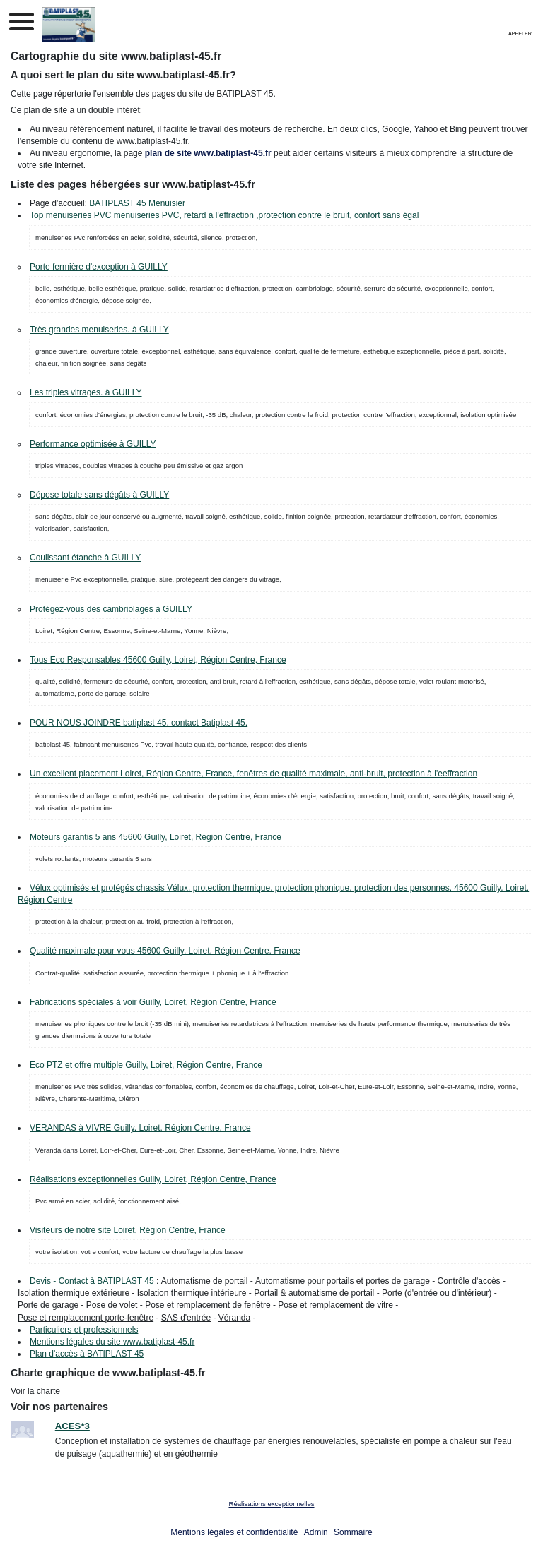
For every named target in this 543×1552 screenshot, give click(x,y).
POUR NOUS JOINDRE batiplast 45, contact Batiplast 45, (138, 723)
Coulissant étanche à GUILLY (85, 558)
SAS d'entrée (186, 1318)
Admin (316, 1532)
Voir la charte (35, 1391)
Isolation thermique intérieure (192, 1293)
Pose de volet (112, 1305)
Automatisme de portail (204, 1281)
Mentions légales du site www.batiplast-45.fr (112, 1342)
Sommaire (353, 1532)
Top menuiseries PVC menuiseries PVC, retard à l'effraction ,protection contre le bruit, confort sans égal (224, 215)
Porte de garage (48, 1305)
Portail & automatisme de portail (314, 1293)
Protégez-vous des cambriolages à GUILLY (111, 609)
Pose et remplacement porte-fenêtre (85, 1318)
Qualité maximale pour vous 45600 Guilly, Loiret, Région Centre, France (165, 951)
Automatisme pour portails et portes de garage (342, 1281)
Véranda (234, 1318)
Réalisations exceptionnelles (271, 1504)
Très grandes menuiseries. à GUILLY (99, 330)
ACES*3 (72, 1426)
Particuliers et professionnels (84, 1330)
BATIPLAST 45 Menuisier (137, 203)
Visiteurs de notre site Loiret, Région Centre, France (128, 1230)
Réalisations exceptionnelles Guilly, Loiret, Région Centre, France (153, 1179)
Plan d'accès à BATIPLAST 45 (87, 1354)
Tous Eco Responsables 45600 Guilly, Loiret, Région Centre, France (158, 660)
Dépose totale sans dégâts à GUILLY (99, 495)
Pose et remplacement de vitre (335, 1305)
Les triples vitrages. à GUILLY (86, 392)
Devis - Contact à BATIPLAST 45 (92, 1281)
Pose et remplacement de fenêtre (207, 1305)
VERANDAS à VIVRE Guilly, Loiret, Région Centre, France (140, 1128)
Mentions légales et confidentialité (234, 1532)
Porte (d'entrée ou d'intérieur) (436, 1293)
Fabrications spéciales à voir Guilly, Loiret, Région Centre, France (153, 1002)
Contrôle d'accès (469, 1281)
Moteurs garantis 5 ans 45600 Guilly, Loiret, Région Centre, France (155, 837)
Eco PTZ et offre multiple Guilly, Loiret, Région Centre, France (146, 1065)
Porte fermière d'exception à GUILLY (99, 267)
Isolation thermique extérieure (73, 1293)
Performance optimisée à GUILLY (93, 444)
